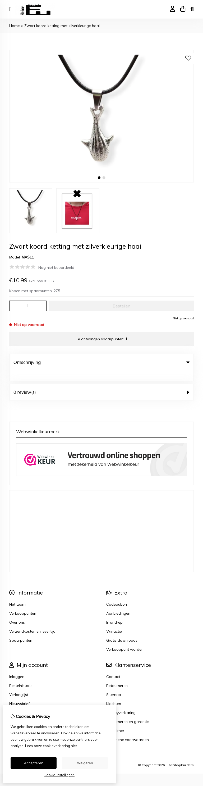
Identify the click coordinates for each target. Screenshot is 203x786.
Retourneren (117, 674)
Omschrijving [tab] (101, 362)
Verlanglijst (18, 683)
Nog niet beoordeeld (56, 267)
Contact (113, 665)
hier (74, 746)
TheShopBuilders (180, 754)
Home (14, 25)
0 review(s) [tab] (101, 381)
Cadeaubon (116, 593)
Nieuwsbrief (19, 692)
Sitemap (113, 683)
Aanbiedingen (118, 602)
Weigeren (85, 763)
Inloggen (16, 665)
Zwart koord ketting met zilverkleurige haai (62, 25)
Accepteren (33, 763)
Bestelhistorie (21, 674)
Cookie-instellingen (59, 775)
